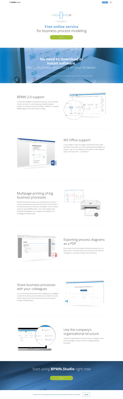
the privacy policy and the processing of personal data (57, 394)
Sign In (105, 2)
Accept (86, 394)
